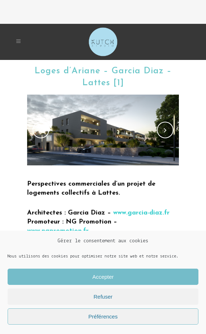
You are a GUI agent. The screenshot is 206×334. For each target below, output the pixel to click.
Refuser (103, 297)
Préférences (103, 316)
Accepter (102, 277)
